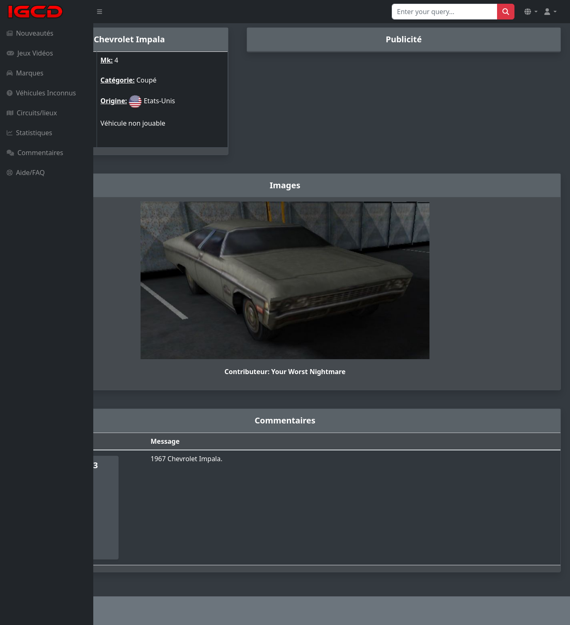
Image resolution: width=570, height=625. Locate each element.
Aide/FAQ (26, 172)
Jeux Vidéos (30, 53)
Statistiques (29, 132)
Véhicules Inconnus (41, 92)
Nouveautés (30, 33)
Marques (25, 73)
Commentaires (35, 152)
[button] (531, 11)
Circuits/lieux (32, 112)
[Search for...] (444, 11)
